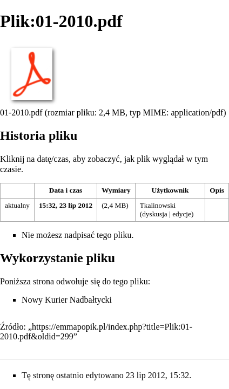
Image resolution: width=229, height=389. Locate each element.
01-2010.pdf (21, 112)
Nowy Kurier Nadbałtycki (67, 299)
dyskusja (154, 214)
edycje (181, 214)
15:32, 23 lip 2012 (65, 205)
